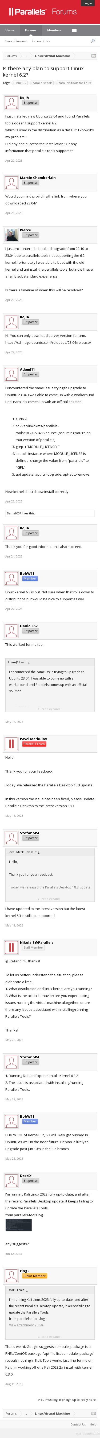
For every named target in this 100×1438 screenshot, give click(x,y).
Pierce (25, 230)
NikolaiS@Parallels (36, 942)
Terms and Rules (88, 1433)
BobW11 (27, 573)
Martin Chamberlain (38, 177)
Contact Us (78, 1424)
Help (93, 1424)
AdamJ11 (27, 369)
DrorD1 (26, 1175)
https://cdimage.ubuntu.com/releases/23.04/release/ (48, 342)
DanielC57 (14, 513)
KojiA (24, 97)
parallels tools (41, 83)
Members (54, 30)
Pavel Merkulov (33, 739)
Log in (87, 3)
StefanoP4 (29, 833)
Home (9, 30)
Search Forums (15, 41)
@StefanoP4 (15, 961)
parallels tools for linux (74, 83)
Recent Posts (41, 41)
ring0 (24, 1271)
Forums (31, 30)
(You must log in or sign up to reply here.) (67, 1400)
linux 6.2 (19, 83)
